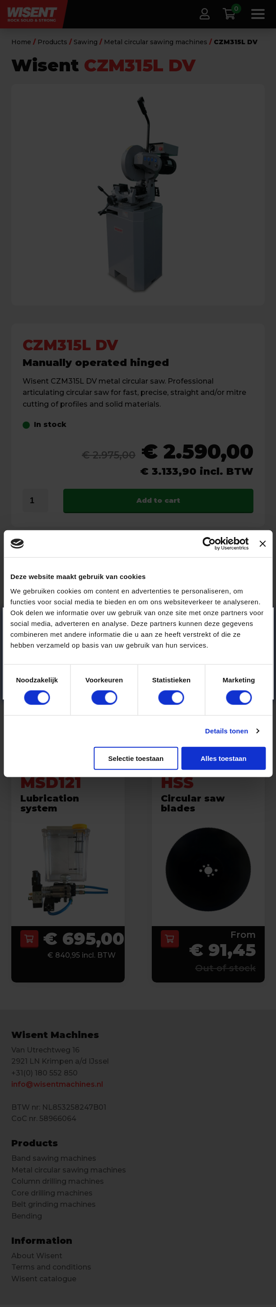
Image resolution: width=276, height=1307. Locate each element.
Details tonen (226, 731)
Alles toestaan (224, 758)
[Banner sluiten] (262, 544)
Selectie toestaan (136, 758)
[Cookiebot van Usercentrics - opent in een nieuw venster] (209, 544)
